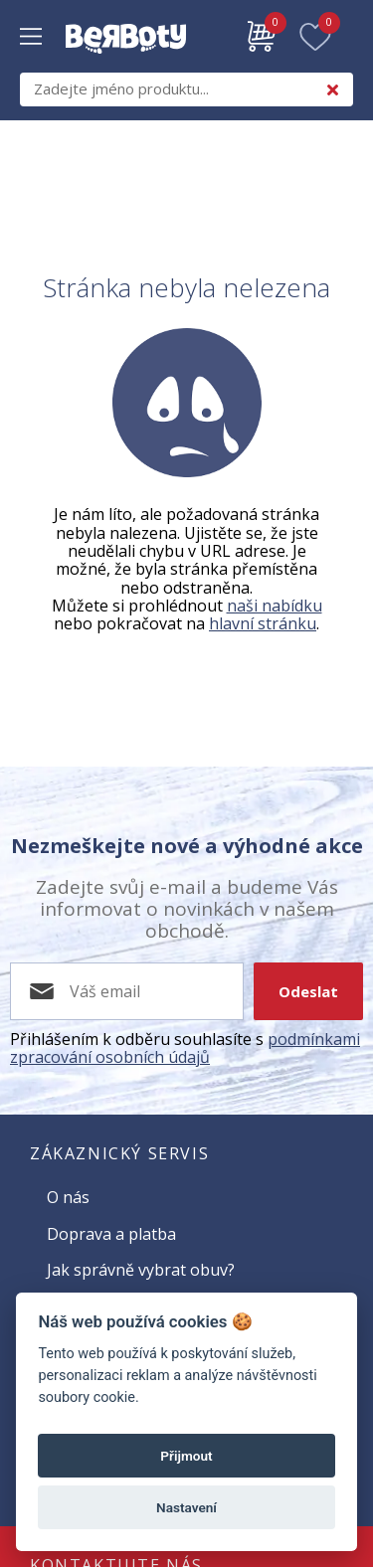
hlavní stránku (262, 623)
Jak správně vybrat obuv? (141, 1270)
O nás (68, 1197)
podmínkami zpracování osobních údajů (185, 1048)
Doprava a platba (111, 1234)
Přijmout (186, 1456)
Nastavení (186, 1507)
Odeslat (308, 991)
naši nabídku (274, 605)
